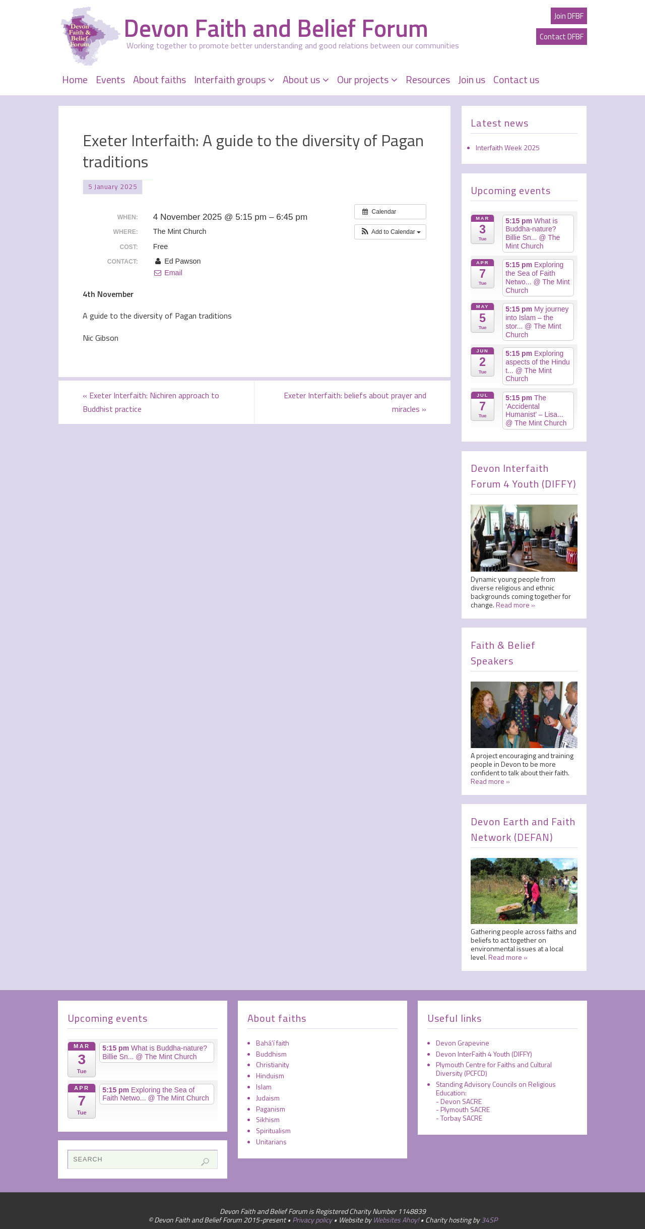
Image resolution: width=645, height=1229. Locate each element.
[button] (390, 232)
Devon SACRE (461, 1101)
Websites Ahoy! (396, 1219)
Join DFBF (569, 16)
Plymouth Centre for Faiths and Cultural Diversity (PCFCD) (494, 1068)
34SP (489, 1219)
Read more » (515, 604)
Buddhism (271, 1054)
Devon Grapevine (462, 1042)
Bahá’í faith (272, 1042)
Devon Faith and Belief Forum (275, 28)
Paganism (270, 1108)
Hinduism (270, 1075)
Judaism (268, 1097)
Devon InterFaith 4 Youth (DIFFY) (484, 1054)
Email (167, 273)
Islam (264, 1086)
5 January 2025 (112, 186)
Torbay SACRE (461, 1118)
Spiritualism (273, 1130)
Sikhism (268, 1119)
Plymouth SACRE (465, 1109)
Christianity (272, 1064)
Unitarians (271, 1141)
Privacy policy (312, 1219)
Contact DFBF (562, 36)
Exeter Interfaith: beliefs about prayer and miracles (355, 402)
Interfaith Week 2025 (508, 147)
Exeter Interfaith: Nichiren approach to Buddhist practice (151, 402)
